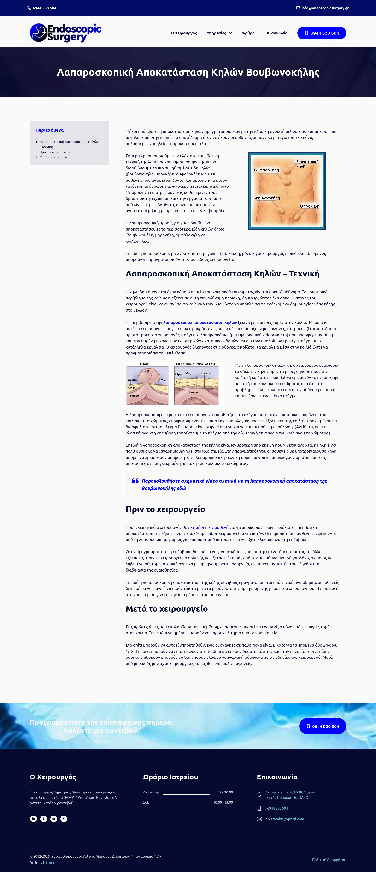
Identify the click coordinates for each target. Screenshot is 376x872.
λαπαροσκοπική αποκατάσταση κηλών (200, 322)
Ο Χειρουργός (184, 32)
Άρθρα (248, 32)
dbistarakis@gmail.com (284, 818)
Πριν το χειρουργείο (55, 152)
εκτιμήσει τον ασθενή (208, 526)
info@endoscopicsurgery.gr (325, 8)
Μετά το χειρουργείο (55, 157)
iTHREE (49, 862)
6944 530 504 (44, 8)
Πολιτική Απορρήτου (329, 859)
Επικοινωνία (276, 32)
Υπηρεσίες (222, 33)
